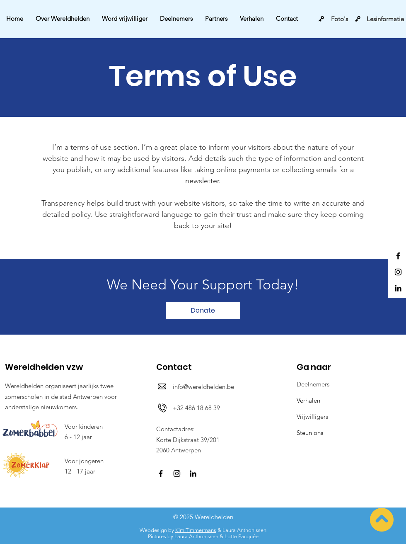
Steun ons (310, 433)
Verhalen (308, 400)
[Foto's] (333, 18)
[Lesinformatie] (379, 18)
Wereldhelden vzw (44, 367)
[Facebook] (398, 255)
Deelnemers (313, 384)
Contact (174, 367)
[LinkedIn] (398, 288)
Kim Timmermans (195, 530)
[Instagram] (398, 272)
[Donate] (203, 310)
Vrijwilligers (312, 416)
